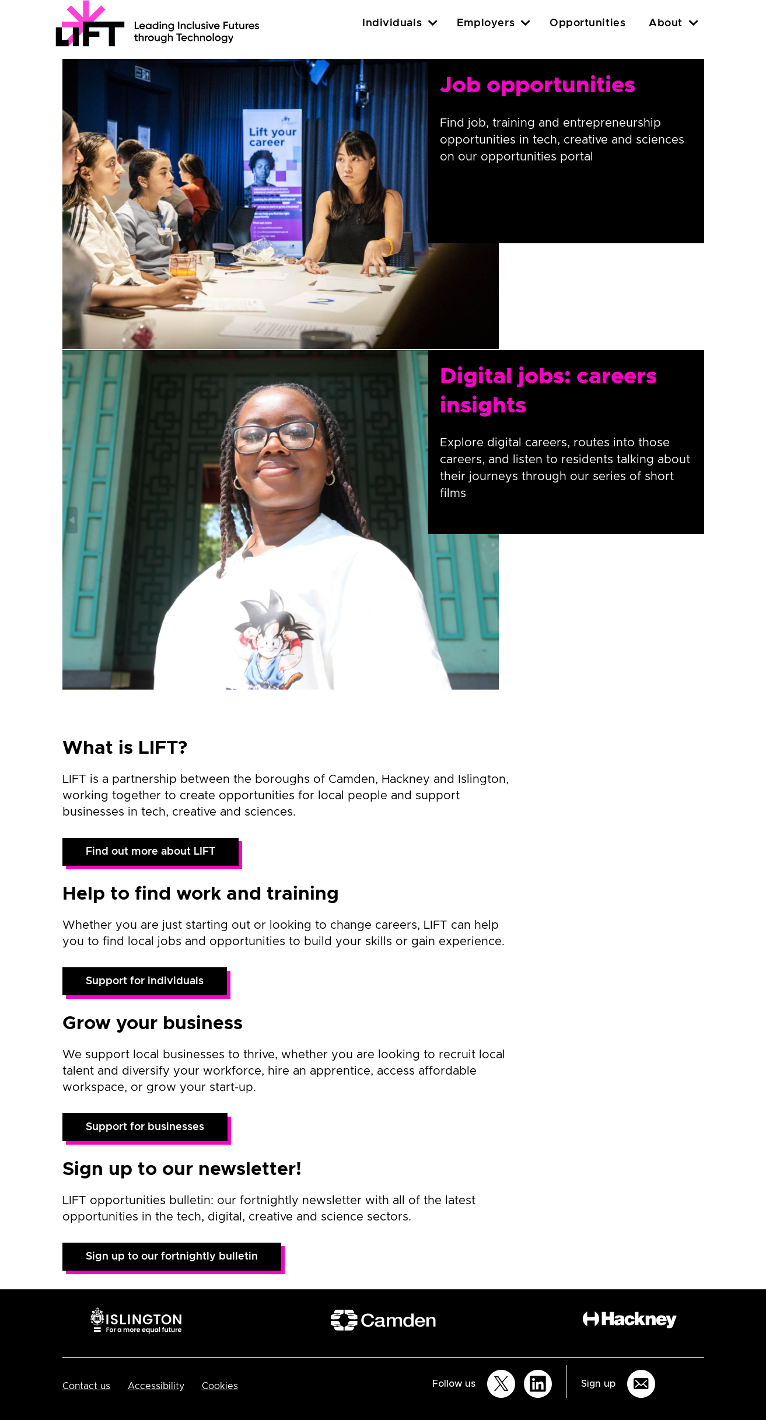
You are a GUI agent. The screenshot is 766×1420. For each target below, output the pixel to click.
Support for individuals (145, 981)
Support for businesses (145, 1127)
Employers (486, 23)
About (666, 23)
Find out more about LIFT (150, 852)
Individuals (392, 23)
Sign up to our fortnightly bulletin (172, 1256)
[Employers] (525, 23)
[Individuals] (432, 23)
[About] (693, 23)
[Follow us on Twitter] (501, 1384)
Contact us (86, 1386)
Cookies (220, 1386)
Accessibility (156, 1386)
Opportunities (587, 23)
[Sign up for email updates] (641, 1384)
